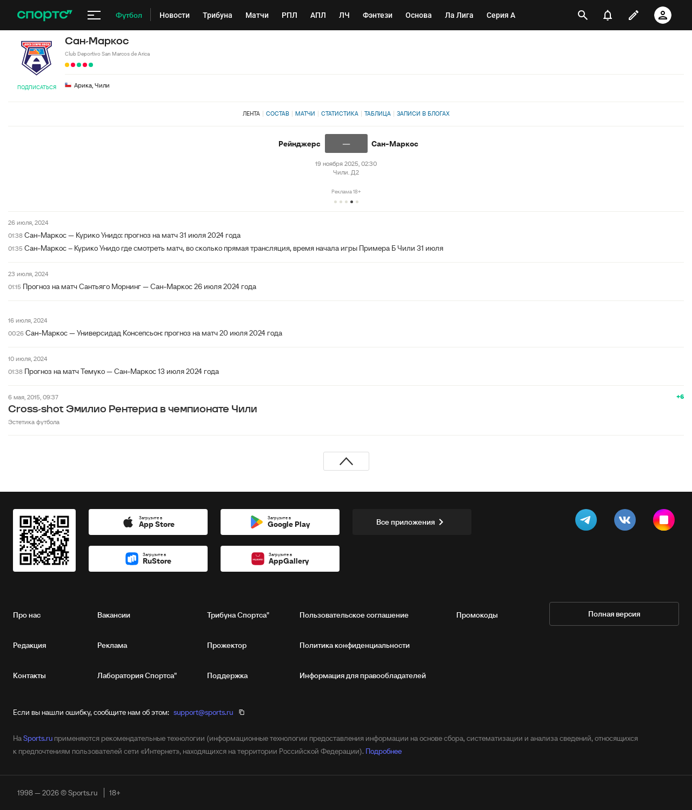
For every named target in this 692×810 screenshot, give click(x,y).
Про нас (27, 615)
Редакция (29, 645)
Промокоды (477, 615)
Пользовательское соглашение (354, 615)
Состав (277, 113)
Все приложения (412, 522)
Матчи (305, 113)
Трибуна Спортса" (238, 615)
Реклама (112, 645)
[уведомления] (608, 15)
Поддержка (227, 675)
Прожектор (227, 645)
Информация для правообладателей (363, 675)
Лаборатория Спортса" (137, 675)
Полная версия (614, 614)
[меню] (94, 15)
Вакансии (113, 615)
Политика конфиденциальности (355, 645)
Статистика (339, 113)
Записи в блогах (423, 113)
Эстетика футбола (33, 422)
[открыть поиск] (582, 15)
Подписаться (36, 87)
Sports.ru (37, 738)
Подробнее (383, 751)
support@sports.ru (203, 712)
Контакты (29, 675)
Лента (251, 113)
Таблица (377, 113)
